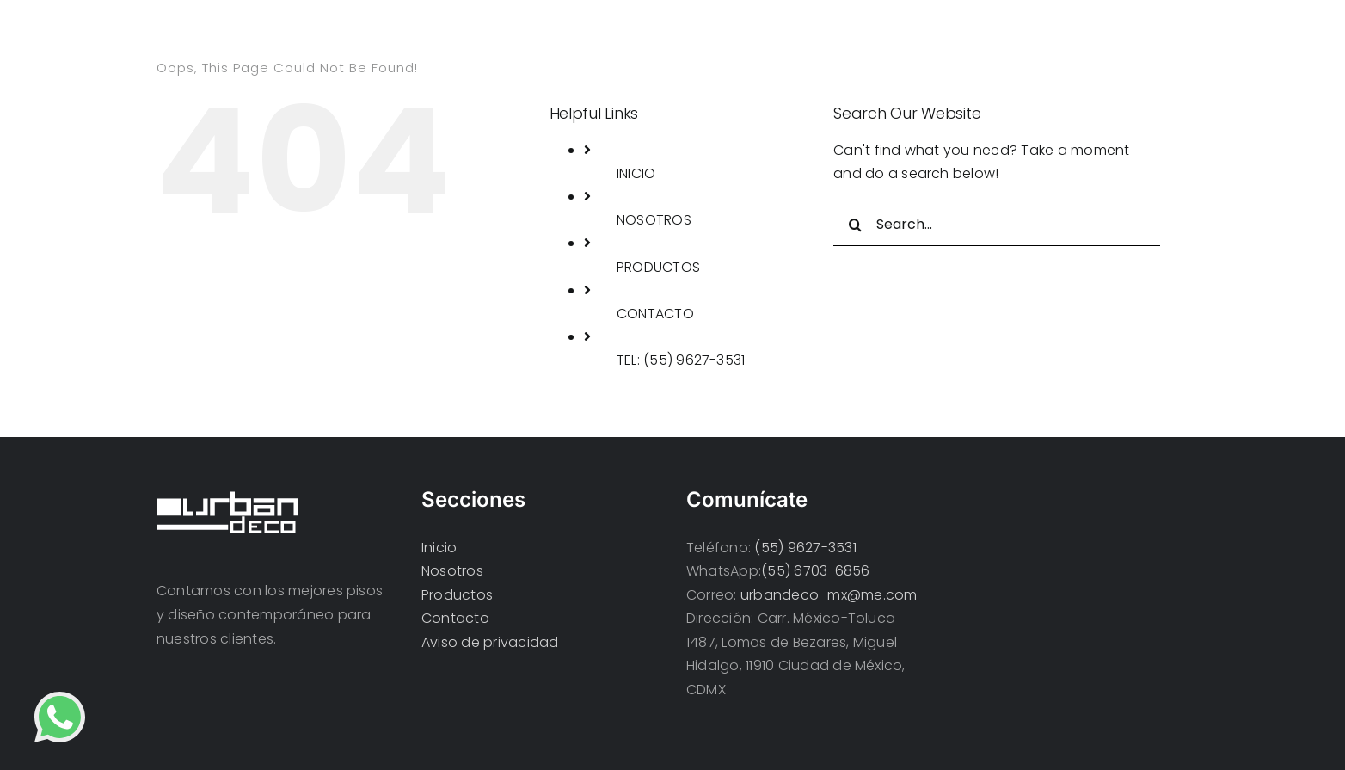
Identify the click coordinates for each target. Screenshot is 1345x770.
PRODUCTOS (658, 267)
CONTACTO (655, 313)
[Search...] (996, 224)
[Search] (854, 224)
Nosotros (452, 571)
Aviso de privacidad (490, 642)
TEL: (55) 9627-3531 (681, 360)
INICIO (636, 173)
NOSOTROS (654, 220)
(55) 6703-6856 (815, 571)
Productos (457, 595)
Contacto (455, 618)
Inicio (439, 547)
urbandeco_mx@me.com (829, 595)
